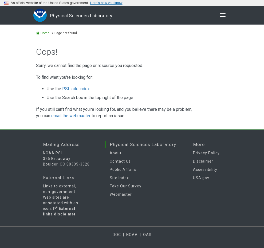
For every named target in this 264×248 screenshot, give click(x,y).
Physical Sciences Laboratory (81, 15)
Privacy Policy (206, 153)
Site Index (119, 178)
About (115, 153)
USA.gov (201, 178)
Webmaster (121, 194)
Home (42, 33)
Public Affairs (123, 169)
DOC (117, 235)
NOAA (132, 235)
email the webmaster (70, 115)
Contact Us (120, 161)
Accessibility (205, 169)
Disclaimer (203, 161)
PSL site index (76, 88)
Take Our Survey (125, 186)
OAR (147, 235)
